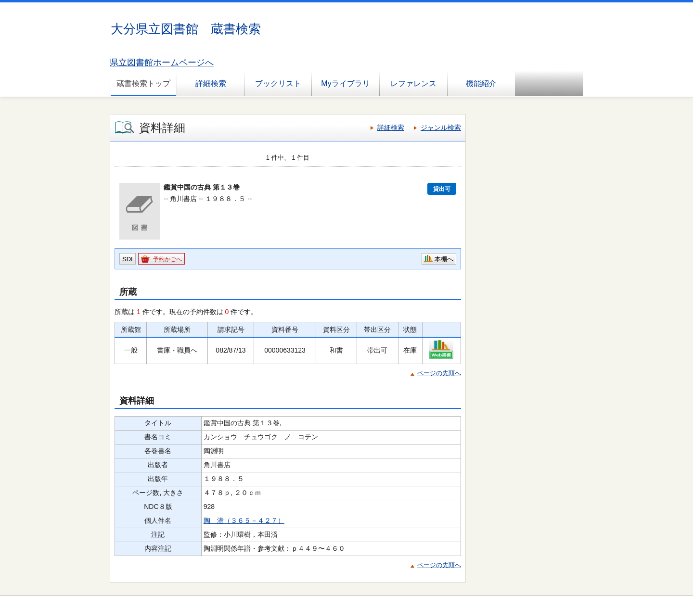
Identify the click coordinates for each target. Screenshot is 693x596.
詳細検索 (210, 83)
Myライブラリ (345, 83)
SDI (127, 259)
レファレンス (413, 83)
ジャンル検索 (441, 127)
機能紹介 (481, 83)
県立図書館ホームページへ (162, 62)
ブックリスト (278, 83)
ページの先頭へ (439, 373)
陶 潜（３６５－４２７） (244, 520)
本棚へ (444, 259)
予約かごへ (167, 259)
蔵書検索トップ (143, 83)
